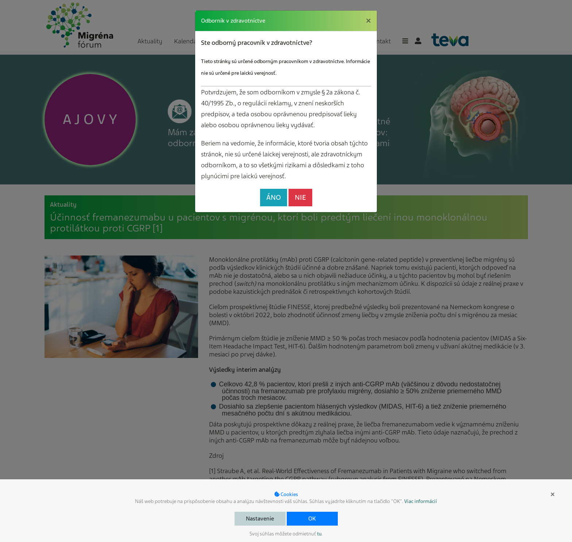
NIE (300, 197)
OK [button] (312, 518)
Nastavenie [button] (260, 518)
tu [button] (319, 534)
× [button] (552, 494)
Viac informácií (420, 501)
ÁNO (273, 197)
